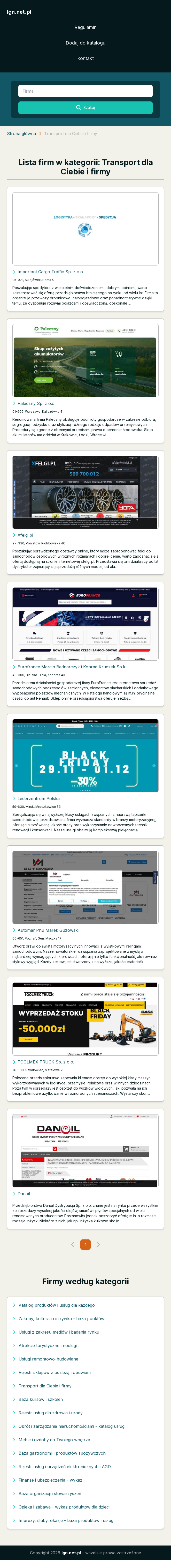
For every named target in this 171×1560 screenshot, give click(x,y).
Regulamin (85, 27)
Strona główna (21, 133)
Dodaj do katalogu (85, 43)
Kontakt (85, 58)
